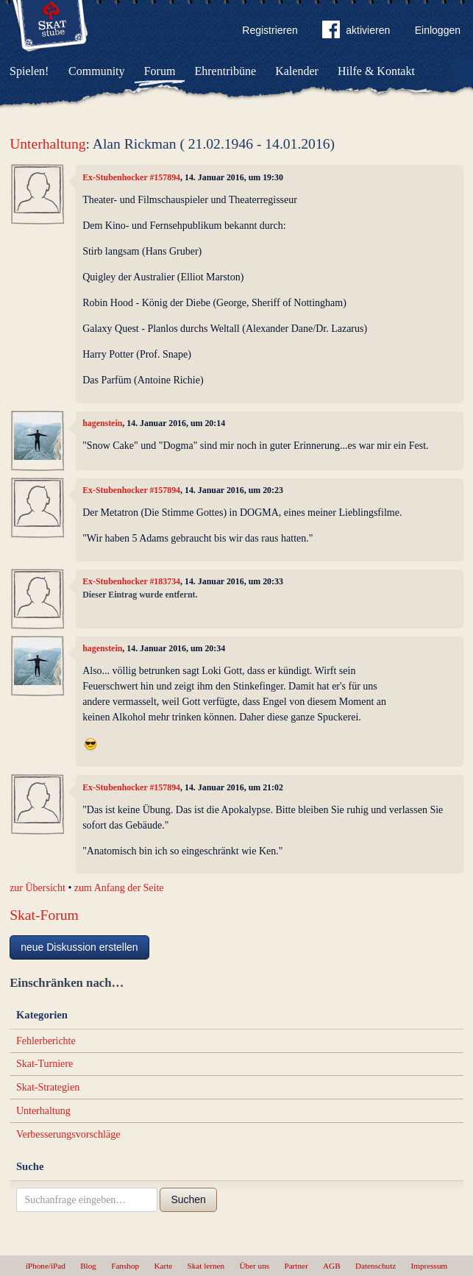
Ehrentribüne (226, 71)
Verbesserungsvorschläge (68, 1134)
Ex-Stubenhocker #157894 (131, 177)
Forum (160, 71)
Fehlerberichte (46, 1040)
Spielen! (29, 71)
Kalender (297, 71)
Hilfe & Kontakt (376, 71)
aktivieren (356, 32)
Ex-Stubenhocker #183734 (131, 581)
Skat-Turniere (44, 1063)
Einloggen (437, 30)
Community (96, 71)
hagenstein (102, 423)
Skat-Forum (44, 915)
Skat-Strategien (47, 1087)
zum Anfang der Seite (119, 887)
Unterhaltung (47, 144)
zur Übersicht (37, 887)
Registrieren (269, 30)
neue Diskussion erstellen (79, 947)
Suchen (188, 1199)
